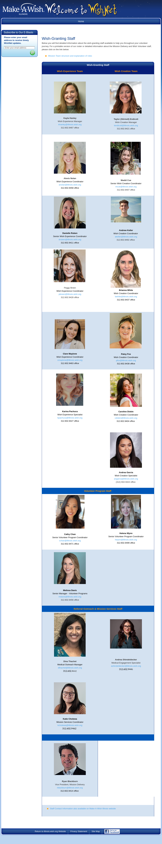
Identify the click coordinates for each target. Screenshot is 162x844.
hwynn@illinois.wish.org (126, 539)
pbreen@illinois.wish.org (70, 294)
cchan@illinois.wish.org (70, 540)
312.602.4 (68, 671)
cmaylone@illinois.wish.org (69, 360)
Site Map (96, 831)
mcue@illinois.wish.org (125, 186)
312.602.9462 (69, 728)
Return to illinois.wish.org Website (50, 831)
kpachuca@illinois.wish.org (69, 418)
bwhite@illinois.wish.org (126, 296)
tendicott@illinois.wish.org (126, 125)
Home (81, 21)
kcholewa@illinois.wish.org (70, 725)
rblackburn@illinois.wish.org (70, 787)
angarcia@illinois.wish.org (126, 479)
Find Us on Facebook (114, 832)
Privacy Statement (78, 831)
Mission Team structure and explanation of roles (70, 56)
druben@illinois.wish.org (70, 239)
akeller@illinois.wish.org (126, 236)
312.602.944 (125, 669)
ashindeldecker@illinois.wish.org (126, 666)
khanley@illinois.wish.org (69, 124)
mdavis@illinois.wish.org (70, 596)
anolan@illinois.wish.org (70, 185)
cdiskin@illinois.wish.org (126, 418)
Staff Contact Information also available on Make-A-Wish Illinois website (83, 808)
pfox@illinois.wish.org (126, 360)
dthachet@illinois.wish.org (70, 668)
